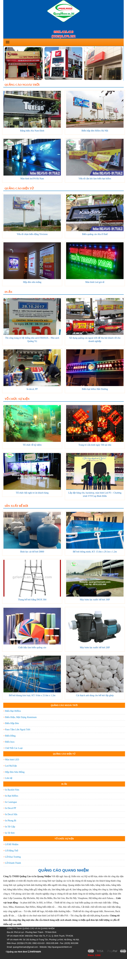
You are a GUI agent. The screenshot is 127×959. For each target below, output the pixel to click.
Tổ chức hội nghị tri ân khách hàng (32, 493)
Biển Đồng (10, 736)
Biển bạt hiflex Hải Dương (95, 389)
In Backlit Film (12, 790)
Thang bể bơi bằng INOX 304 (32, 599)
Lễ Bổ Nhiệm (11, 844)
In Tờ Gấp (10, 826)
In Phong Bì (10, 820)
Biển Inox (9, 742)
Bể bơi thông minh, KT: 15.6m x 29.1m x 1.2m (95, 551)
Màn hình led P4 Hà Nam (32, 178)
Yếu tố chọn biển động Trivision (32, 234)
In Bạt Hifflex (11, 796)
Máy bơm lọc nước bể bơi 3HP (95, 599)
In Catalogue (11, 802)
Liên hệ (8, 778)
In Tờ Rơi (10, 833)
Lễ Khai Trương (13, 857)
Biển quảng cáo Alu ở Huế (95, 234)
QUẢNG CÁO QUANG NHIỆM (63, 870)
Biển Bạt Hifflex (13, 711)
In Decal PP (10, 808)
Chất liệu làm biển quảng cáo (32, 647)
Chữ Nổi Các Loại (14, 748)
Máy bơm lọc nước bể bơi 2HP (95, 647)
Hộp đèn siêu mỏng (32, 282)
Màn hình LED (12, 759)
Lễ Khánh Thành (13, 863)
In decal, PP (32, 389)
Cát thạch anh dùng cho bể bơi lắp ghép (95, 695)
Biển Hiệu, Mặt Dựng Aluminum (21, 717)
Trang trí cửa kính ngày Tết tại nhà (94, 445)
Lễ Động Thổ (11, 850)
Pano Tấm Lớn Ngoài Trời (17, 729)
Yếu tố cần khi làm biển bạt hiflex (94, 178)
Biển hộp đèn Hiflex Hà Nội (95, 130)
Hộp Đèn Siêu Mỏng (14, 772)
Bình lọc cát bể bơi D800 (32, 551)
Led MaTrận (11, 766)
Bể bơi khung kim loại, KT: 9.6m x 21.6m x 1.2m (32, 695)
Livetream (34, 951)
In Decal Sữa (11, 814)
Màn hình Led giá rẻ (94, 282)
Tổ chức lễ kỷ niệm (32, 445)
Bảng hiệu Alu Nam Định (32, 130)
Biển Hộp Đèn (12, 723)
